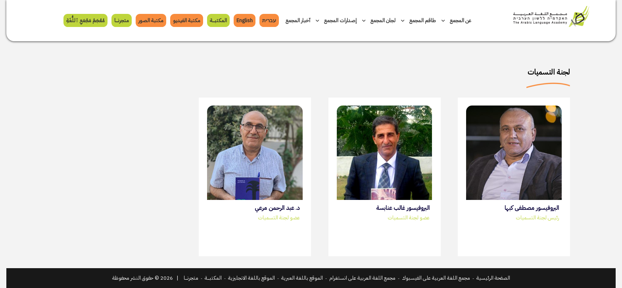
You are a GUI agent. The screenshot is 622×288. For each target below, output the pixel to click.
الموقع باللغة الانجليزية (251, 278)
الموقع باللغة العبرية (302, 278)
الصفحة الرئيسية (493, 278)
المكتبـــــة (218, 20)
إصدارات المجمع (336, 20)
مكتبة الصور (150, 20)
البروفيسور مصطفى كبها (532, 208)
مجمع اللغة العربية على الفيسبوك (436, 278)
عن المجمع (456, 20)
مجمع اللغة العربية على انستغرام (362, 278)
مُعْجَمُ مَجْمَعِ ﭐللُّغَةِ (85, 20)
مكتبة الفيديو (186, 20)
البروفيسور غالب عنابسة (403, 208)
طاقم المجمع (418, 20)
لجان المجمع (378, 20)
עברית (269, 20)
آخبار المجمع (298, 20)
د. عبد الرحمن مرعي (277, 208)
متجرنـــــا (121, 20)
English (244, 20)
